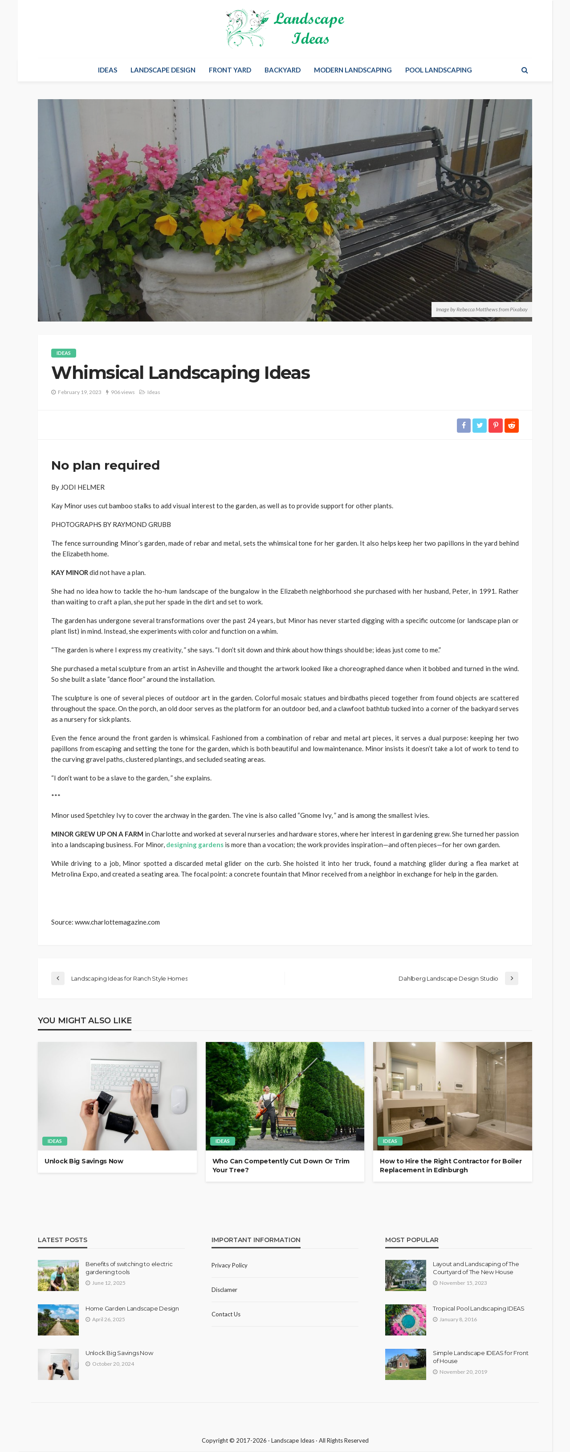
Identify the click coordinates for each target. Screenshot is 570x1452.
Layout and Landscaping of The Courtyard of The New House (476, 1267)
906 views (123, 392)
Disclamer (224, 1289)
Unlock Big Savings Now (84, 1162)
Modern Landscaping (353, 70)
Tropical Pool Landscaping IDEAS (479, 1308)
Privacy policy (230, 1265)
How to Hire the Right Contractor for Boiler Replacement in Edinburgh (450, 1166)
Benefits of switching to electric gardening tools (129, 1267)
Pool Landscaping (438, 70)
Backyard (283, 70)
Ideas (107, 70)
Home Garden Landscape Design (132, 1308)
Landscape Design (162, 70)
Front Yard (230, 70)
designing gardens (195, 845)
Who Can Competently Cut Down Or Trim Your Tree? (281, 1166)
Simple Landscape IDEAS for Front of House (481, 1356)
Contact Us (226, 1314)
